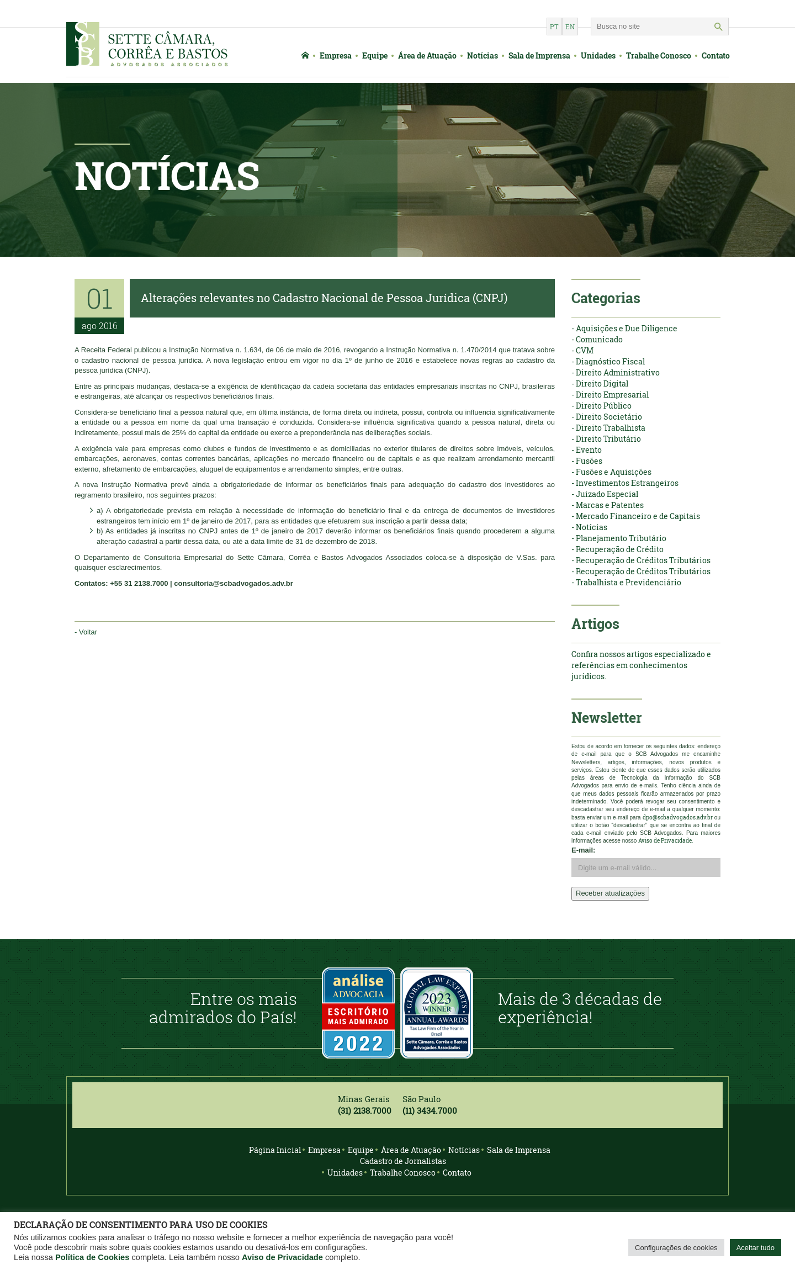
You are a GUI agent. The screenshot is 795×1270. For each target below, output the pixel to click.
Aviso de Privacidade (282, 1257)
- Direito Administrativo (615, 372)
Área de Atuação (427, 55)
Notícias (482, 55)
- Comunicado (597, 339)
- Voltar (86, 632)
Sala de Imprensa (539, 55)
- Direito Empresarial (610, 394)
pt (554, 26)
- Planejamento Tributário (618, 538)
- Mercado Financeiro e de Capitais (635, 516)
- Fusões (586, 461)
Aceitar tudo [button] (755, 1247)
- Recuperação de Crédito (617, 549)
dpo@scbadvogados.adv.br (678, 817)
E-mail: (583, 850)
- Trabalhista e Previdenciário (626, 582)
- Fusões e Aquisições (611, 472)
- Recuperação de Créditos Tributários (641, 560)
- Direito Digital (599, 383)
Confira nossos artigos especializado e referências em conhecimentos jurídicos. (641, 665)
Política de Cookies (92, 1257)
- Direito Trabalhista (608, 427)
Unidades (598, 55)
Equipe (375, 55)
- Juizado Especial (604, 494)
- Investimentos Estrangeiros (625, 483)
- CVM (582, 350)
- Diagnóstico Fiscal (608, 361)
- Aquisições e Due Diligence (624, 328)
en (570, 26)
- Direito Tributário (606, 438)
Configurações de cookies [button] (676, 1247)
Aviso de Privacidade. (665, 840)
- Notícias (589, 527)
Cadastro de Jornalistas (403, 1161)
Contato (716, 55)
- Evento (586, 449)
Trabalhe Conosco (658, 55)
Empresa (336, 55)
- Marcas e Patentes (607, 505)
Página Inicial (275, 1150)
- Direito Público (601, 405)
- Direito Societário (606, 416)
